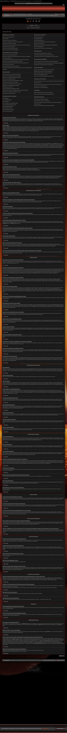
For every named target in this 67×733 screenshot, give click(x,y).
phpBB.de (12, 223)
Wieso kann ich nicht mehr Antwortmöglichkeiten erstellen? (13, 80)
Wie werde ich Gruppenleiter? (39, 43)
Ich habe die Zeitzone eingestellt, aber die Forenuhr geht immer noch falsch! (16, 59)
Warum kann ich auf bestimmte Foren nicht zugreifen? (12, 83)
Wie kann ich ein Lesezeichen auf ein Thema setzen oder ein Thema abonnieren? (48, 84)
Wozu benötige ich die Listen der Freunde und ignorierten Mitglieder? (46, 61)
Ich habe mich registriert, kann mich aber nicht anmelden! (13, 41)
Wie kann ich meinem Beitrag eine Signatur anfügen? (12, 77)
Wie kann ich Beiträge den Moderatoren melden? (11, 88)
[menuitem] (63, 5)
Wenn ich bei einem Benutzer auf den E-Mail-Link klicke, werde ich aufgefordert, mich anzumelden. (17, 68)
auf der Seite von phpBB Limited (38, 624)
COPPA (55, 143)
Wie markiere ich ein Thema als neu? (9, 93)
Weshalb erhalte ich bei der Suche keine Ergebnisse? (43, 71)
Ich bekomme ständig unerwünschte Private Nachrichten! (44, 54)
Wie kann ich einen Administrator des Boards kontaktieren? (44, 105)
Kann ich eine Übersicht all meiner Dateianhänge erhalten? (44, 94)
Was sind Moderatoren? (38, 38)
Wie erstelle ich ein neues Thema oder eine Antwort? (12, 74)
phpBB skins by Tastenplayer (36, 669)
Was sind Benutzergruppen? (39, 40)
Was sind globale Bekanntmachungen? (9, 104)
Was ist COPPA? (5, 38)
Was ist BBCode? (6, 98)
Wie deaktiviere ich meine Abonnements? (41, 87)
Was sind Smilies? (6, 101)
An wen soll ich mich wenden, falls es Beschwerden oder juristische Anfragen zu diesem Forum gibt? (48, 103)
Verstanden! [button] (60, 728)
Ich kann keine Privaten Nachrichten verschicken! (42, 53)
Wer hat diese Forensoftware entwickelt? (41, 99)
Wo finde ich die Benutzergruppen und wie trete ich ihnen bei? (44, 41)
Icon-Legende (33, 664)
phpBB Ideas (48, 631)
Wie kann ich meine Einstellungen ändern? (10, 54)
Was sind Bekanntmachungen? (8, 106)
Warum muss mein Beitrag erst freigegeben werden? (12, 91)
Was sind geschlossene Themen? (8, 109)
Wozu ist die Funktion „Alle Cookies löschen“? (11, 49)
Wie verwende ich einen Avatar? (8, 64)
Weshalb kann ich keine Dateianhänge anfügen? (11, 85)
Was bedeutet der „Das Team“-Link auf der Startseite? (43, 48)
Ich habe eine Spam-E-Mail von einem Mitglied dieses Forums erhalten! (46, 56)
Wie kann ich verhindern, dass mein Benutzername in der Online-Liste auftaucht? (17, 56)
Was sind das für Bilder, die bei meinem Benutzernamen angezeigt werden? (16, 62)
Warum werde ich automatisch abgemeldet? (10, 48)
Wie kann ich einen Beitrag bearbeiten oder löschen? (12, 75)
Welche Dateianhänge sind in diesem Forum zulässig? (43, 92)
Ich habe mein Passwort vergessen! (9, 46)
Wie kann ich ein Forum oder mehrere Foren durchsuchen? (44, 69)
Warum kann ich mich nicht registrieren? (10, 40)
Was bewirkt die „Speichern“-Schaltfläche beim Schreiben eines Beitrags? (15, 90)
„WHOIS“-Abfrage (15, 639)
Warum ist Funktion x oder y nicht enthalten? (42, 100)
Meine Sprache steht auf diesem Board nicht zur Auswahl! (13, 61)
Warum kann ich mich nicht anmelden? (9, 43)
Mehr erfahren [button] (45, 728)
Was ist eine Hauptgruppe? (38, 46)
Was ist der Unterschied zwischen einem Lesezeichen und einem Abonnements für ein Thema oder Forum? (49, 82)
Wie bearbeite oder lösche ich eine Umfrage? (10, 82)
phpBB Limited (5, 223)
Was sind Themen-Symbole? (7, 111)
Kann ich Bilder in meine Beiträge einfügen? (10, 103)
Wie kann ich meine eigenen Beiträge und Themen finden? (44, 76)
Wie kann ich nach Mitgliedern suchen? (41, 74)
